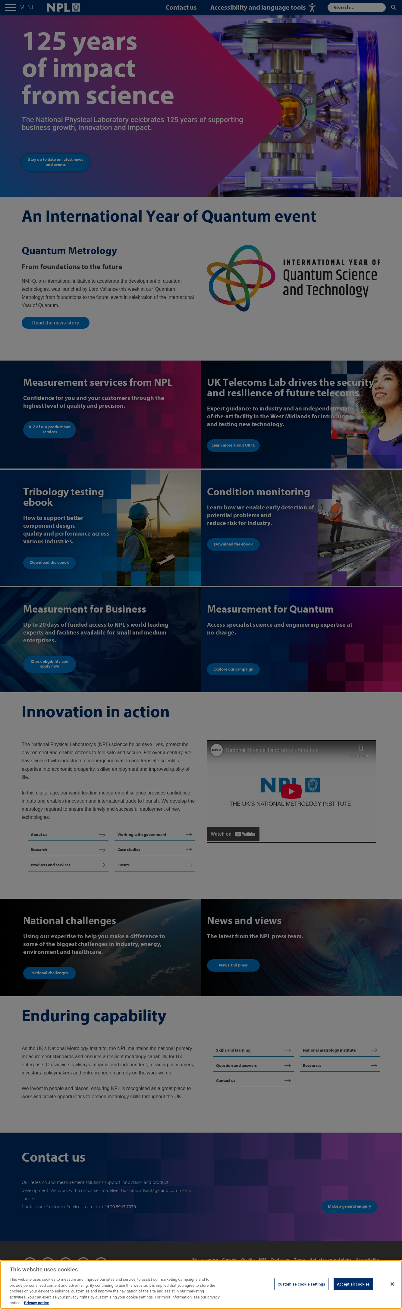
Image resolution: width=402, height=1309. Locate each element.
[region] (201, 1284)
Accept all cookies (353, 1284)
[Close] (392, 1284)
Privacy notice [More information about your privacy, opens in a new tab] (36, 1303)
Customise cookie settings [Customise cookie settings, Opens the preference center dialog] (301, 1284)
